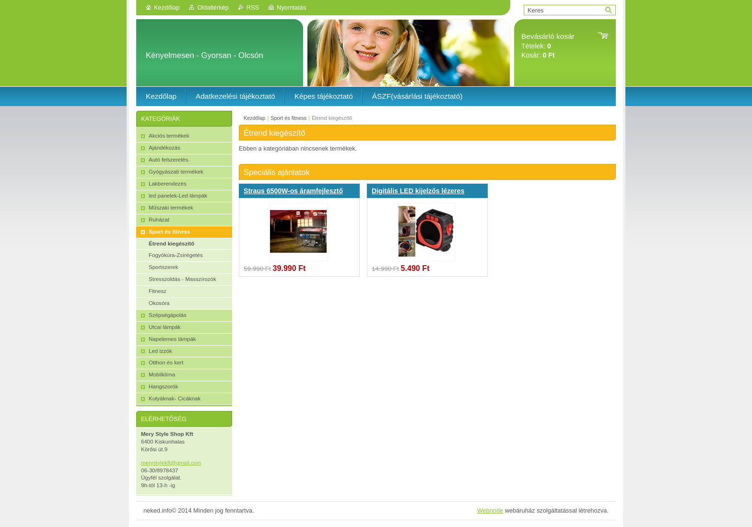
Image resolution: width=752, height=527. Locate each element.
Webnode (490, 510)
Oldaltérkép (212, 7)
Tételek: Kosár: (548, 46)
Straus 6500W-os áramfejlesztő (293, 191)
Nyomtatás (291, 7)
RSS (253, 7)
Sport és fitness (288, 118)
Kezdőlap (166, 7)
